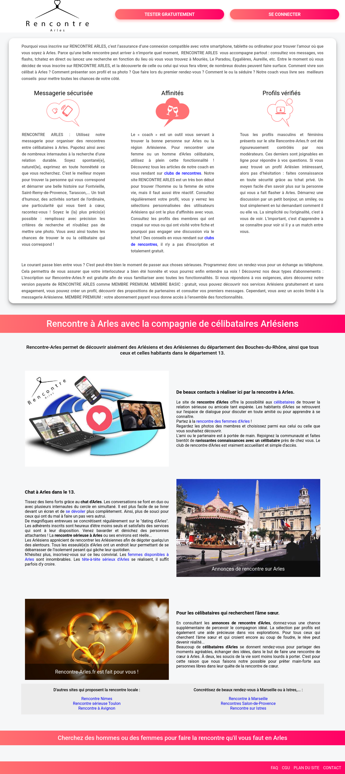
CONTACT (332, 767)
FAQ (274, 767)
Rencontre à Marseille (248, 698)
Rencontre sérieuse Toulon (97, 703)
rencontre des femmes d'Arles (223, 421)
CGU (286, 767)
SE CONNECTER (285, 14)
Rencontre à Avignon (96, 708)
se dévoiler (76, 511)
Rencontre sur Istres (248, 708)
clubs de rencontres (182, 173)
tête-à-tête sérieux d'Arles (105, 559)
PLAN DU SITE (307, 767)
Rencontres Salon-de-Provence (248, 703)
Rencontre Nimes (96, 698)
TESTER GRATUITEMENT (170, 14)
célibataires (284, 402)
